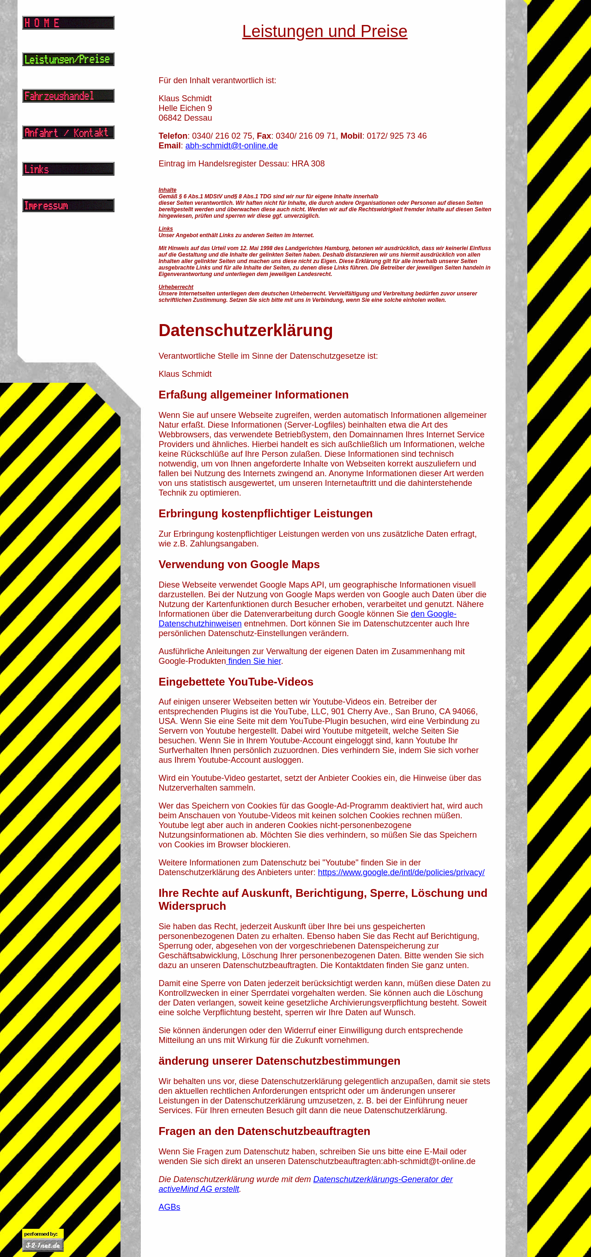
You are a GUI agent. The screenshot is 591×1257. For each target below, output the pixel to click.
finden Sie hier (253, 661)
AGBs (169, 1207)
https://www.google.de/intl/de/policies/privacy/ (401, 872)
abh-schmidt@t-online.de (231, 145)
